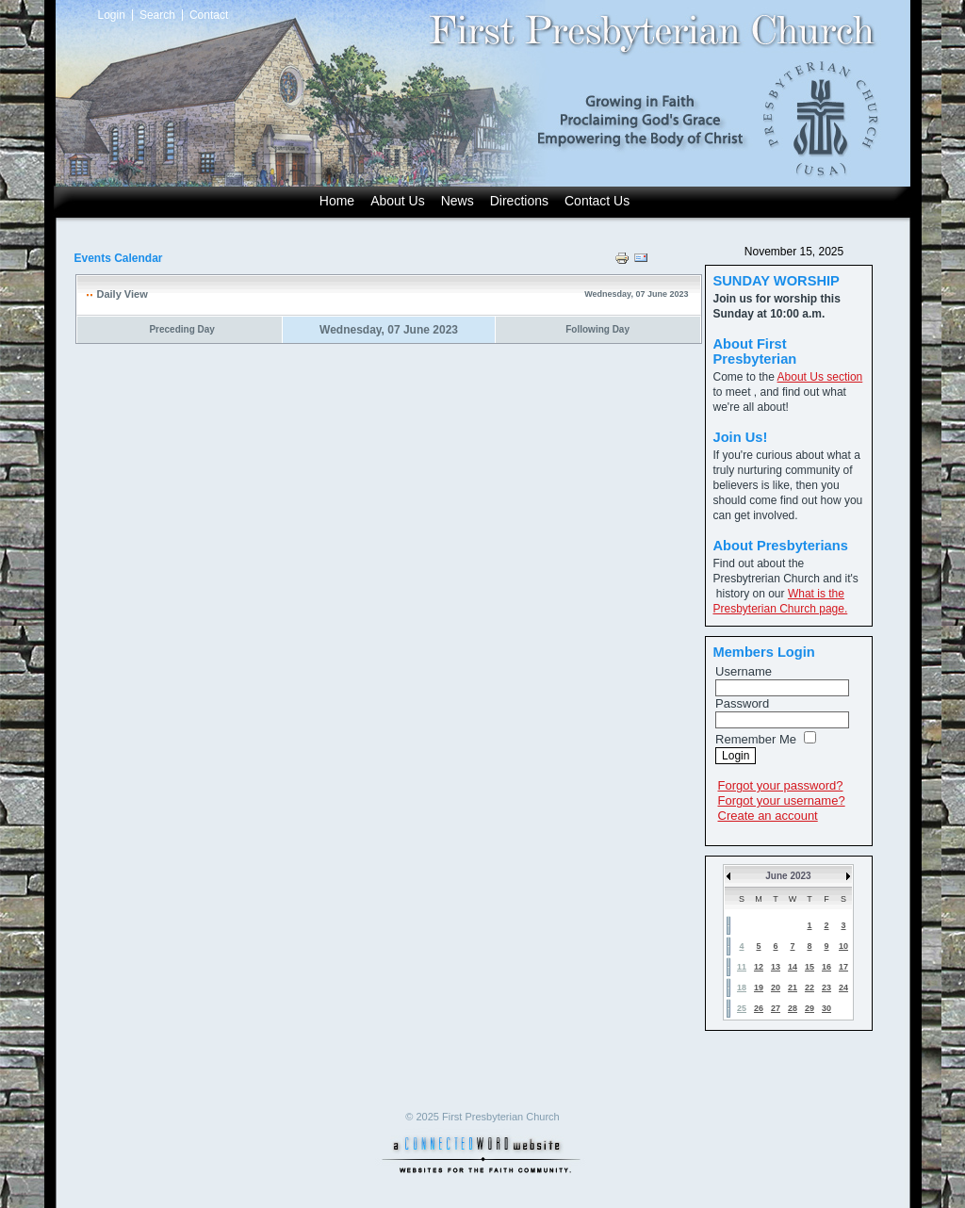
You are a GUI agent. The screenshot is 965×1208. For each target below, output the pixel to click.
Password (742, 703)
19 (758, 987)
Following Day (597, 329)
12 (758, 966)
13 (775, 966)
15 (809, 966)
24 (843, 987)
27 (775, 1008)
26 (758, 1008)
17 (843, 966)
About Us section (820, 377)
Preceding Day (181, 329)
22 (809, 987)
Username (743, 671)
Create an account (768, 815)
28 (792, 1008)
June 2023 (787, 876)
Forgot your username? (781, 800)
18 (741, 987)
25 (741, 1008)
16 (826, 966)
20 (775, 987)
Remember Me (755, 739)
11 (741, 966)
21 (792, 987)
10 (843, 946)
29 (809, 1008)
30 (826, 1008)
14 (792, 966)
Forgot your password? (780, 785)
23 (826, 987)
